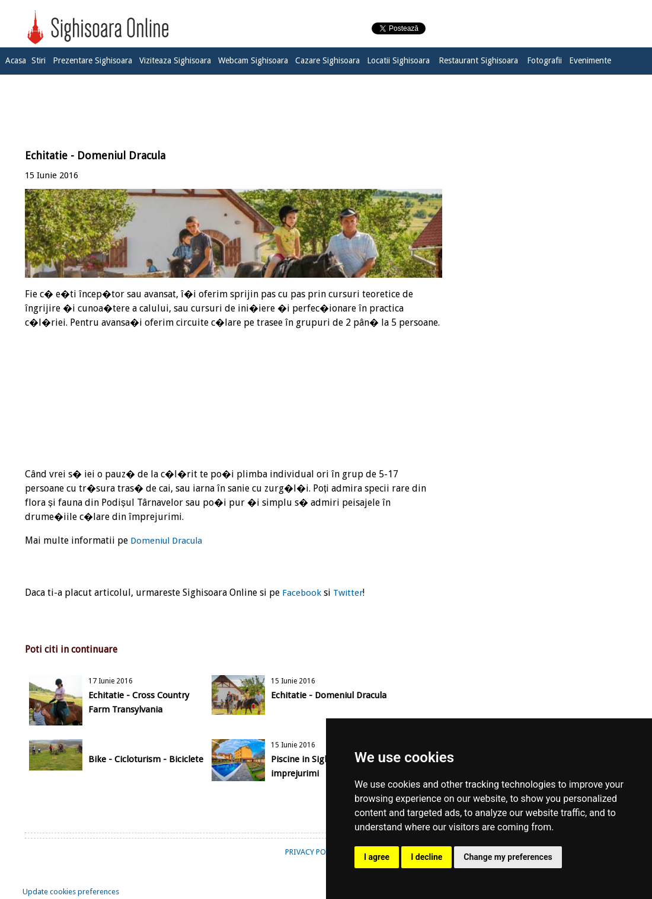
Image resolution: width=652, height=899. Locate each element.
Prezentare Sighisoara (92, 60)
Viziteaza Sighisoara (175, 60)
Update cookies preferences (71, 891)
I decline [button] (426, 857)
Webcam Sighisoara (253, 60)
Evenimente (590, 60)
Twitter (348, 592)
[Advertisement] (326, 104)
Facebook (301, 592)
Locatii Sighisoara (398, 60)
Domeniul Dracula (166, 540)
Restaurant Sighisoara (478, 60)
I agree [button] (376, 857)
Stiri (38, 60)
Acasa (15, 60)
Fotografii (544, 60)
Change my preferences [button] (508, 857)
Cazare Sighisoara (327, 60)
